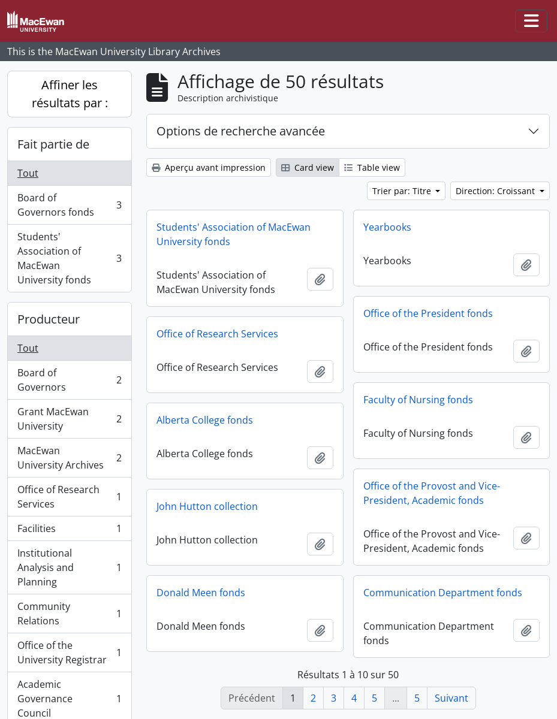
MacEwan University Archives (69, 458)
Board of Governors (69, 380)
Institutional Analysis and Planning (69, 567)
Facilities (69, 531)
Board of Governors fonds (69, 205)
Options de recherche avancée (240, 131)
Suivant (451, 698)
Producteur (48, 319)
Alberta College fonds (204, 420)
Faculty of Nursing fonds (418, 399)
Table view (372, 167)
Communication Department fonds (442, 592)
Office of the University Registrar (69, 652)
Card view (307, 167)
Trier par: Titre (402, 191)
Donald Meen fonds (200, 592)
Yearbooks (387, 227)
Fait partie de (53, 144)
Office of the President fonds (428, 313)
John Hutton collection (207, 506)
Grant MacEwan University (69, 419)
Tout (27, 173)
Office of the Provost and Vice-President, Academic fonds (431, 493)
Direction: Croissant (496, 191)
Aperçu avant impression (209, 167)
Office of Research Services (69, 496)
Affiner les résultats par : (70, 94)
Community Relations (69, 613)
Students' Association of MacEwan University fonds (69, 258)
